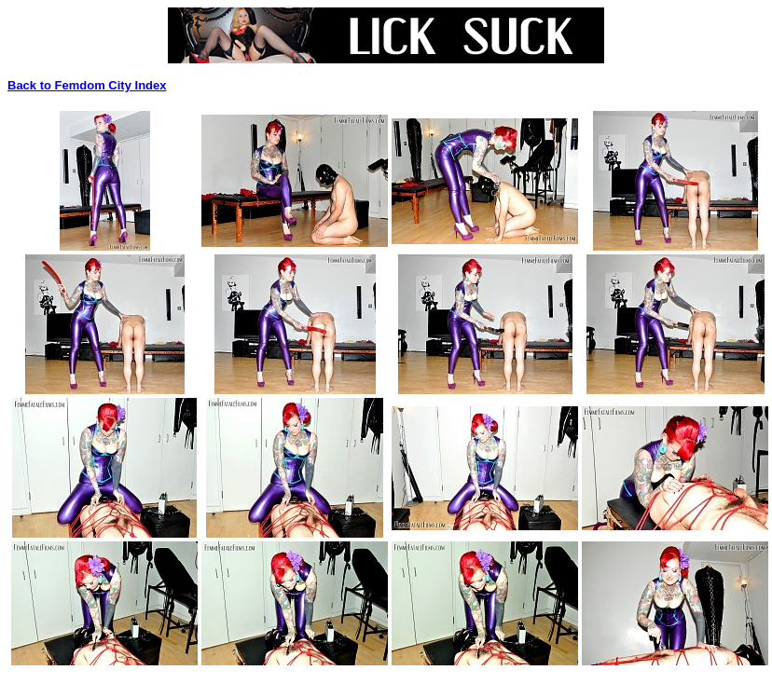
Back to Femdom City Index (86, 85)
